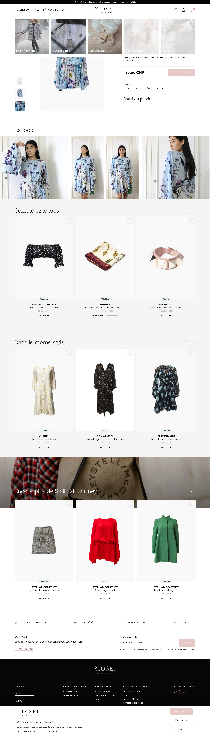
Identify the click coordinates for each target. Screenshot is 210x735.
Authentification (70, 691)
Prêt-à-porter (146, 31)
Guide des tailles (71, 695)
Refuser (181, 720)
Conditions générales (133, 703)
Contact (97, 699)
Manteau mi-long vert (166, 590)
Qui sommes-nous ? (132, 691)
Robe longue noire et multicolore (105, 439)
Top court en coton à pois (44, 307)
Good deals (122, 18)
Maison (136, 18)
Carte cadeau (151, 18)
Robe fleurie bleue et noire (166, 439)
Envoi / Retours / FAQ (104, 695)
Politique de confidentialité (181, 650)
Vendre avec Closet (103, 691)
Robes (156, 31)
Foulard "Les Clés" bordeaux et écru (105, 307)
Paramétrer (182, 729)
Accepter (181, 711)
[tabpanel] (72, 66)
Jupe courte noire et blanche (44, 590)
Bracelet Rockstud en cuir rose (166, 307)
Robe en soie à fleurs (44, 439)
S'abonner (187, 642)
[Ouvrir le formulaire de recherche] (175, 10)
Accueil (126, 31)
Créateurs (107, 18)
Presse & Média (130, 699)
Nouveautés (58, 18)
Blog (125, 695)
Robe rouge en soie (105, 590)
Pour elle (135, 31)
